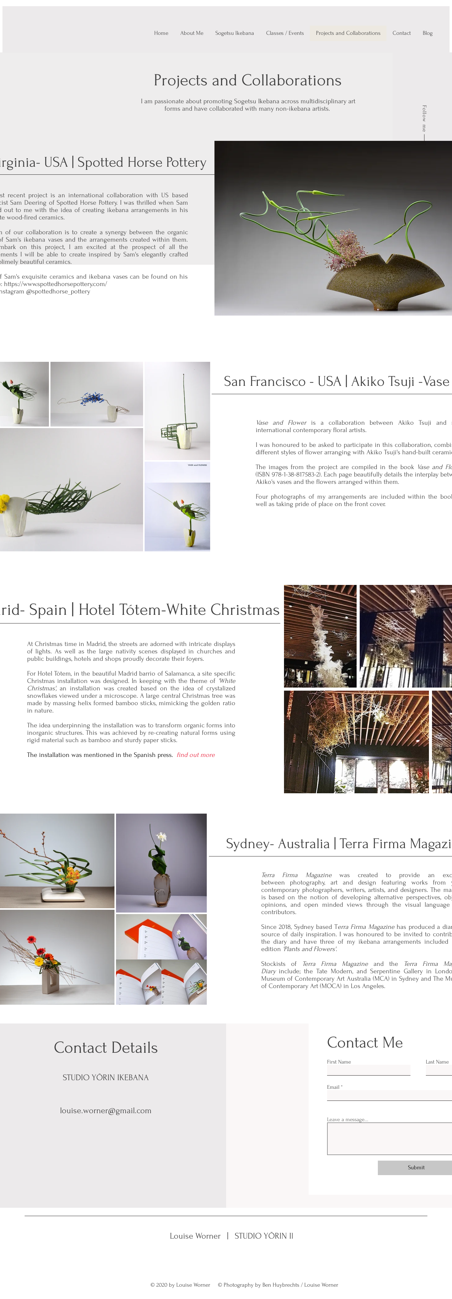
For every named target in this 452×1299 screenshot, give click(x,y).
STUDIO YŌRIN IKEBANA (277, 1236)
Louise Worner (196, 1236)
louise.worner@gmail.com (106, 1110)
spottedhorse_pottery (61, 291)
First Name (339, 1062)
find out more (195, 754)
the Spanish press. (149, 754)
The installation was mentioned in (75, 754)
